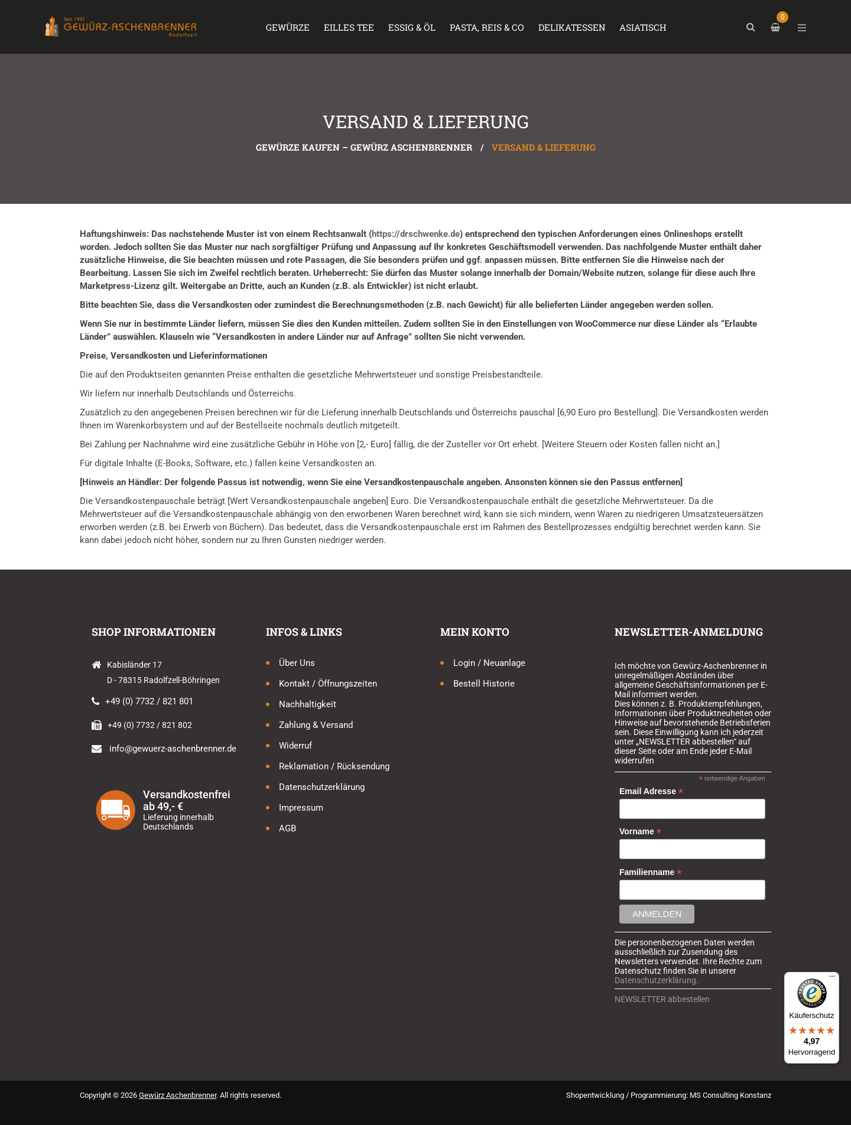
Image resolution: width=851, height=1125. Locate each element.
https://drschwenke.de (416, 234)
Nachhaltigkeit (307, 704)
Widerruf (295, 745)
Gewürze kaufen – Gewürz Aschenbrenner (364, 147)
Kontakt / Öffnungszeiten (328, 683)
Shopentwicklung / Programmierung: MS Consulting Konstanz (668, 1095)
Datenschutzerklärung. (657, 980)
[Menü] (832, 979)
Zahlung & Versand (316, 725)
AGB (287, 828)
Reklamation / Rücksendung (334, 766)
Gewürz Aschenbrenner (177, 1095)
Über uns (297, 663)
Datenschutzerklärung (322, 787)
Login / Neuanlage (489, 663)
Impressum (301, 807)
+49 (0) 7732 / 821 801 (149, 701)
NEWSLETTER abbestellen (662, 999)
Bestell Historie (484, 683)
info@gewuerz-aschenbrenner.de (172, 748)
